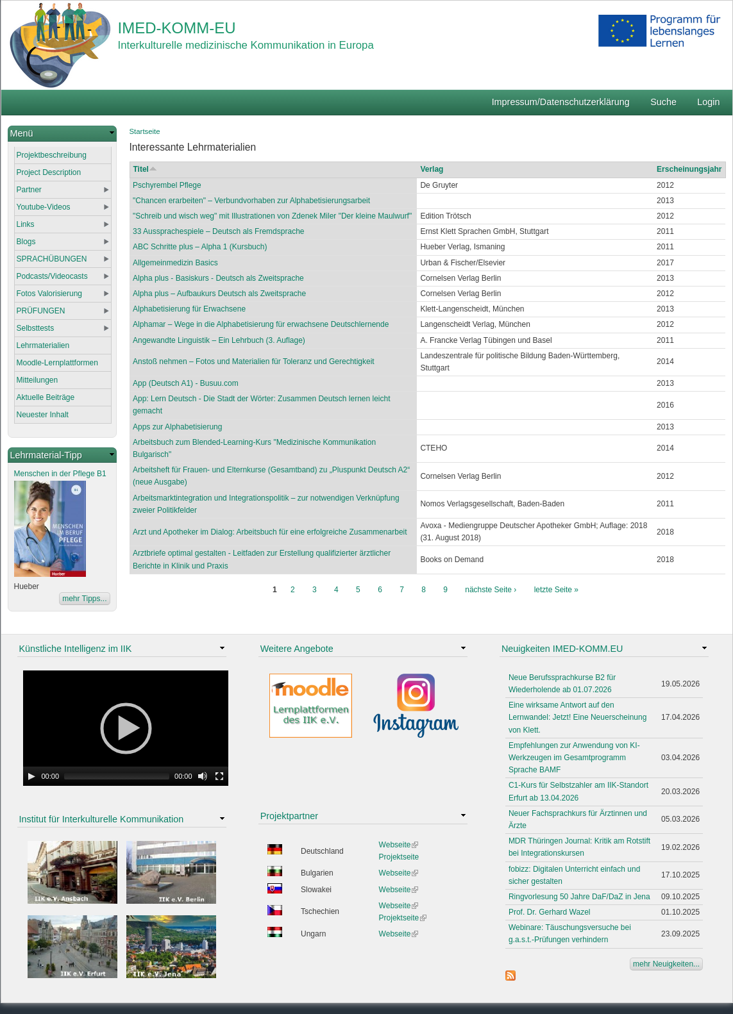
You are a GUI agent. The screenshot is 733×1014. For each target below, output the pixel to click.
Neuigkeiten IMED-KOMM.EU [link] (562, 649)
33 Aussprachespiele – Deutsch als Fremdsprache (218, 231)
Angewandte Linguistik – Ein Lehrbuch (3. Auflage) (219, 340)
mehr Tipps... (84, 598)
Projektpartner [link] (289, 816)
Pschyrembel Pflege (167, 185)
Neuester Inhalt (43, 414)
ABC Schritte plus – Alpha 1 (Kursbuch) (200, 246)
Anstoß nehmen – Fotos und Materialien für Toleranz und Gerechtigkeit (254, 361)
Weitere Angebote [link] (296, 649)
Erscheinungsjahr (689, 169)
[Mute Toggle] (203, 776)
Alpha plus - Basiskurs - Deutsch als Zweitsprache (218, 278)
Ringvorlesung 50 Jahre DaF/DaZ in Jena (579, 896)
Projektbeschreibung (52, 155)
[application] (125, 728)
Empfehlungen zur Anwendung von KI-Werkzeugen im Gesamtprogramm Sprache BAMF (574, 757)
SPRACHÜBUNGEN (52, 258)
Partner (29, 189)
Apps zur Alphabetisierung (177, 426)
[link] (62, 134)
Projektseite (399, 856)
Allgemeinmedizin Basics (175, 262)
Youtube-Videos (44, 207)
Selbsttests (36, 328)
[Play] (31, 776)
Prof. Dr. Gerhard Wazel (550, 912)
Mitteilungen (37, 380)
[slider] (116, 776)
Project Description (49, 172)
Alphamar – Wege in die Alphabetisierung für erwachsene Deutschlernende (261, 324)
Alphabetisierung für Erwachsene (189, 308)
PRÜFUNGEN (41, 310)
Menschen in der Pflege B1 (60, 473)
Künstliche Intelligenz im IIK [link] (75, 649)
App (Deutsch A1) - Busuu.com (186, 383)
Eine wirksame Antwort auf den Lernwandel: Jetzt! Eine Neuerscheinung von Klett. (577, 717)
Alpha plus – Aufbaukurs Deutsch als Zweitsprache (219, 293)
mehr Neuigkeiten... (666, 964)
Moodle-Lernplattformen (57, 362)
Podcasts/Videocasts (52, 276)
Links (26, 224)
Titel (145, 169)
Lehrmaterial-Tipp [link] (46, 455)
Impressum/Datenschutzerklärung (561, 102)
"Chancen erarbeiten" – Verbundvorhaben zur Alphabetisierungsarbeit (251, 200)
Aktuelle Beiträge (46, 397)
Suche (663, 102)
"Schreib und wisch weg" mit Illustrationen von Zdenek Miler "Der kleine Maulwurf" (272, 216)
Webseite (399, 844)
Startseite (145, 131)
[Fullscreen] (219, 776)
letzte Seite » (556, 589)
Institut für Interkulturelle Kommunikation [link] (101, 819)
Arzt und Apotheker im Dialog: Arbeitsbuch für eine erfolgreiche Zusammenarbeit (270, 532)
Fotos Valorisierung (50, 293)
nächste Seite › (490, 589)
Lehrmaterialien (43, 345)
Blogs (26, 241)
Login (708, 102)
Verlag (431, 169)
